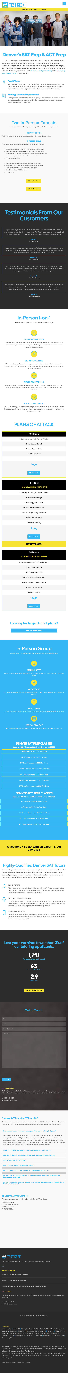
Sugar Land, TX (7, 1338)
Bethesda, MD (33, 1329)
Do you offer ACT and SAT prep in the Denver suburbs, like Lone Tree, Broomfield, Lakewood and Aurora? (32, 1176)
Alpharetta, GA (6, 1329)
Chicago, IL (5, 1331)
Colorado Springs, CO (56, 1329)
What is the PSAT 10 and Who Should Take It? (15, 1274)
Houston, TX (24, 1333)
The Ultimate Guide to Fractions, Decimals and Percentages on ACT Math (24, 1286)
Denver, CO (22, 1331)
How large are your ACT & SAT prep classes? (18, 1165)
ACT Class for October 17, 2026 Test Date (34, 819)
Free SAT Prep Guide (8, 1362)
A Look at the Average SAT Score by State (14, 1280)
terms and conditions (57, 1346)
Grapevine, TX (14, 1333)
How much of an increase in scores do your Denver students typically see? (29, 1131)
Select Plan (33, 473)
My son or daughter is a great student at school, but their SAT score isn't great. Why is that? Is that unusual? (33, 1183)
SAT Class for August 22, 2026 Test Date (34, 763)
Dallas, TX (13, 1331)
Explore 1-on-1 (33, 181)
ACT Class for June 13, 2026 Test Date (34, 801)
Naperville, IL (45, 1333)
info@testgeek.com (10, 1100)
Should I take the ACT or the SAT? (15, 1160)
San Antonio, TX (59, 1335)
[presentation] (15, 1073)
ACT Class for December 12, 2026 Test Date (34, 824)
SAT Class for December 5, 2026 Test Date (34, 786)
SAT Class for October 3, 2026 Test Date (34, 775)
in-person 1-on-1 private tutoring (41, 71)
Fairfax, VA (50, 1331)
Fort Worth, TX (59, 1331)
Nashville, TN (55, 1333)
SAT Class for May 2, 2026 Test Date (34, 751)
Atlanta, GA (24, 1329)
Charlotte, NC (44, 1329)
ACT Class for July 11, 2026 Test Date (34, 807)
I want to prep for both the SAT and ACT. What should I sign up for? (26, 1170)
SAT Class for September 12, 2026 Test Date (34, 769)
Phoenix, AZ (30, 1335)
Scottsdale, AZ (47, 1335)
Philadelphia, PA (20, 1335)
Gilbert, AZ (5, 1333)
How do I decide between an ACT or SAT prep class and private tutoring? (29, 1155)
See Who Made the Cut (34, 990)
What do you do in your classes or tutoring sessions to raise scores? (27, 1150)
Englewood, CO (32, 1331)
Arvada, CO (16, 1329)
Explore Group (33, 188)
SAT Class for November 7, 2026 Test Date (34, 780)
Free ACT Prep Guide (23, 1362)
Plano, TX (39, 1335)
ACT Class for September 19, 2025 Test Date (34, 813)
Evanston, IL (42, 1331)
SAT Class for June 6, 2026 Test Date (34, 757)
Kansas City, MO (34, 1333)
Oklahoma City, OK (8, 1335)
